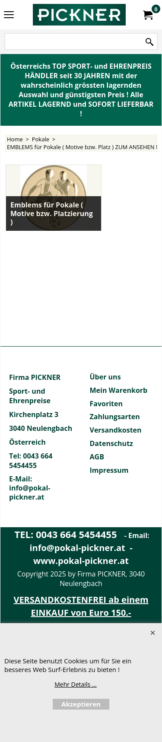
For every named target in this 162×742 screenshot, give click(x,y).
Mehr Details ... (75, 684)
